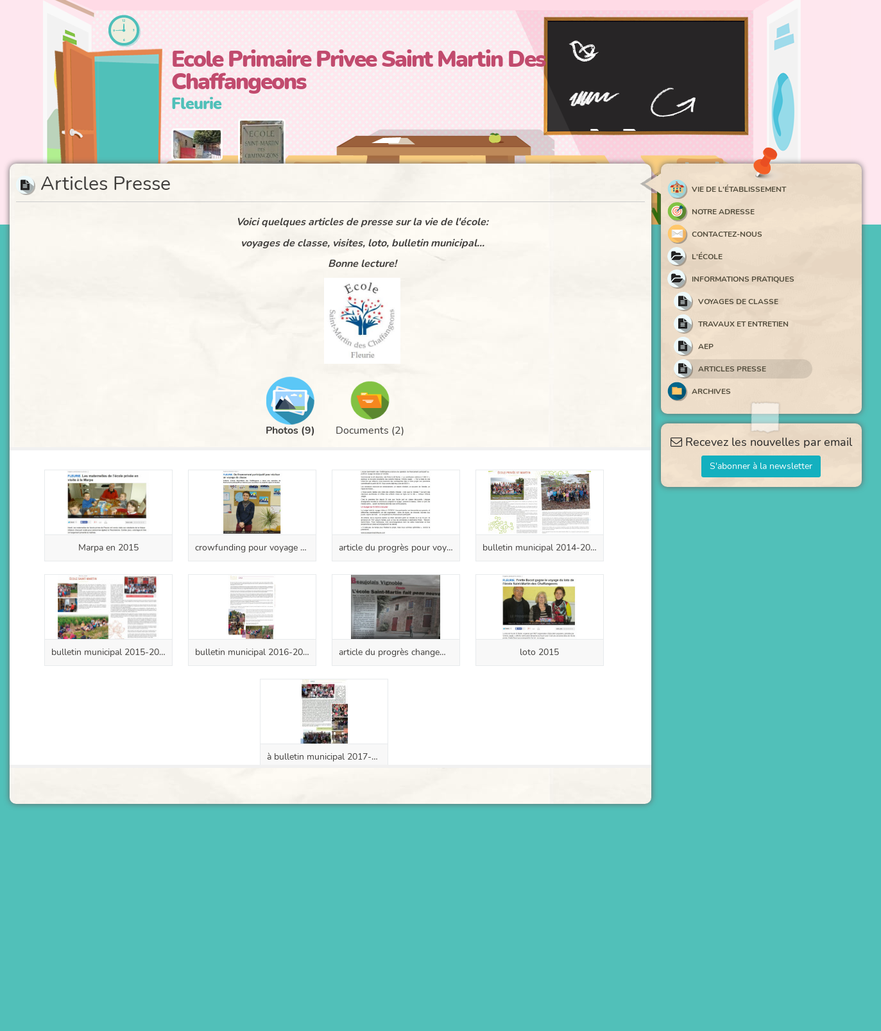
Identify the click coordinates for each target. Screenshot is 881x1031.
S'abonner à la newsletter (761, 466)
